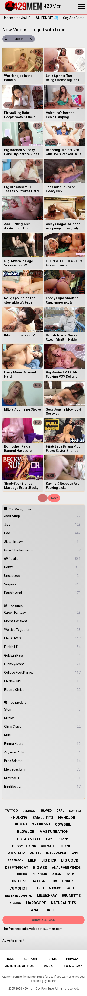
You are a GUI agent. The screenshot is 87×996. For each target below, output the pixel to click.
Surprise (42, 584)
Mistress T (42, 778)
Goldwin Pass (42, 656)
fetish (38, 888)
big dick (48, 860)
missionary (47, 896)
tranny (63, 839)
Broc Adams (42, 761)
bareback (15, 860)
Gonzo (42, 567)
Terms (52, 959)
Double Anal (42, 593)
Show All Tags (43, 920)
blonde (66, 846)
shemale (48, 846)
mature (55, 888)
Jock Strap (42, 516)
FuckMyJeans (42, 664)
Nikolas (42, 718)
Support (31, 959)
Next (54, 498)
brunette (71, 895)
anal (36, 910)
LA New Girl (42, 681)
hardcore (36, 903)
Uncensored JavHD (17, 18)
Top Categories (20, 509)
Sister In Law (42, 542)
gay (49, 839)
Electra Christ (42, 690)
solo (70, 874)
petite (35, 853)
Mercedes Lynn (42, 770)
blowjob (26, 831)
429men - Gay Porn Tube (38, 988)
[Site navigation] (81, 6)
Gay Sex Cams (73, 18)
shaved (46, 810)
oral (60, 810)
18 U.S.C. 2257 (72, 966)
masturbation (53, 831)
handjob (66, 818)
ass (75, 853)
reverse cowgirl (18, 895)
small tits (42, 818)
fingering (18, 817)
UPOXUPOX (42, 638)
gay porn (37, 881)
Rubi (42, 735)
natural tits (63, 903)
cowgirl (63, 824)
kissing (15, 902)
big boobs (19, 874)
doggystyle (29, 839)
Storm (42, 709)
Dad (42, 533)
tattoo (11, 811)
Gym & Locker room (42, 550)
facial (70, 888)
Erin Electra (42, 787)
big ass (40, 868)
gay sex (75, 811)
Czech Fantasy (42, 613)
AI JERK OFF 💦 (47, 18)
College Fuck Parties (42, 673)
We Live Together (42, 630)
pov (53, 881)
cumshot (18, 888)
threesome (41, 824)
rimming (20, 824)
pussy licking (24, 846)
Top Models (17, 702)
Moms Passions (42, 621)
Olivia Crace (42, 727)
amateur (16, 853)
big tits (18, 881)
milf (32, 860)
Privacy (72, 959)
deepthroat (16, 868)
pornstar (39, 874)
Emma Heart (42, 744)
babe (50, 910)
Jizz (42, 525)
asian (56, 874)
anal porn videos (66, 867)
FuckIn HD (42, 647)
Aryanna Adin (42, 752)
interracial (56, 853)
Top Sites (16, 606)
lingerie (68, 881)
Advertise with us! (20, 966)
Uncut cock (42, 576)
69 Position (42, 559)
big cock (69, 860)
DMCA (48, 966)
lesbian (29, 811)
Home (10, 959)
